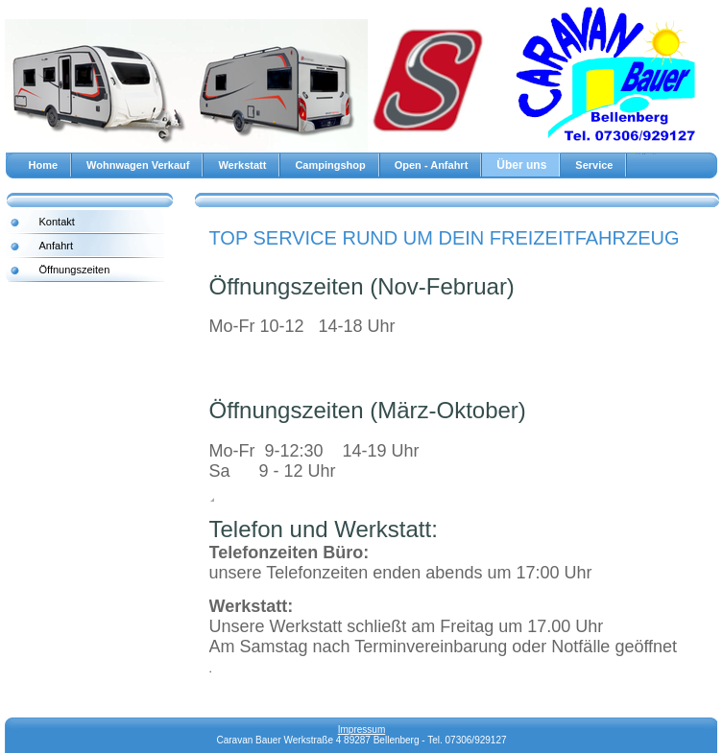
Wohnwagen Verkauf (137, 165)
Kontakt (57, 221)
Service (594, 165)
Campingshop (330, 165)
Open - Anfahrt (432, 165)
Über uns (521, 165)
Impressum (361, 729)
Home (44, 165)
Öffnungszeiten (74, 269)
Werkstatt (242, 165)
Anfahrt (56, 245)
